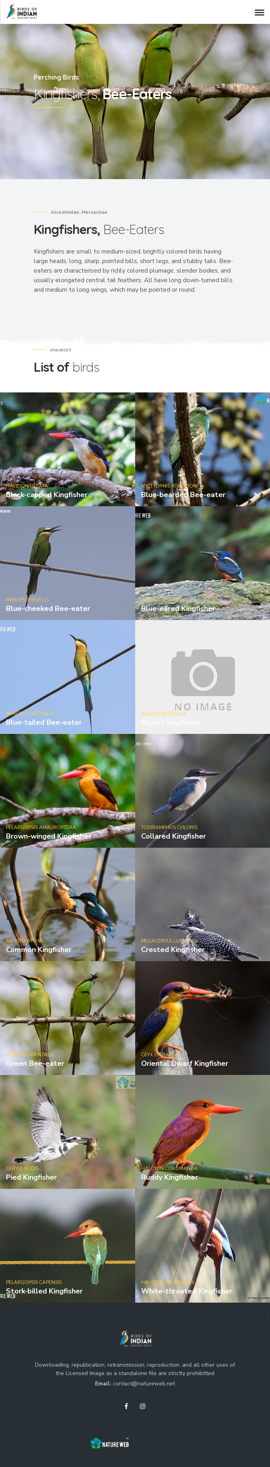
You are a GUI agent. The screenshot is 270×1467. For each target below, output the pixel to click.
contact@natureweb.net (144, 1383)
